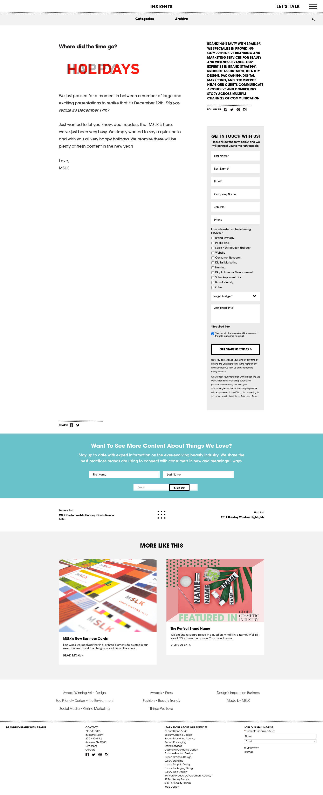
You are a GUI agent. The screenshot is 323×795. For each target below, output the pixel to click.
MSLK (22, 6)
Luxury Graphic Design (178, 765)
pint (238, 109)
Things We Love (161, 710)
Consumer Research (228, 257)
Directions (91, 747)
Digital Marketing (226, 262)
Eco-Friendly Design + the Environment (85, 702)
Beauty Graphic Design (178, 736)
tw (232, 109)
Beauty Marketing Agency (180, 739)
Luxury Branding (174, 762)
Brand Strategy (224, 238)
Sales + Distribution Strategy (232, 247)
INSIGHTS (161, 6)
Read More (72, 654)
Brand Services (173, 747)
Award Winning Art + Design (84, 694)
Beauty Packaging (175, 743)
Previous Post (90, 514)
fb (225, 109)
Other (218, 287)
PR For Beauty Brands (177, 780)
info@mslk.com (94, 736)
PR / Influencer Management (234, 272)
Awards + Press (161, 694)
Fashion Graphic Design (179, 754)
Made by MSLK (238, 702)
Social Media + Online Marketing (85, 710)
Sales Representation (228, 277)
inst (245, 109)
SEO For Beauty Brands (178, 784)
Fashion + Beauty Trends (161, 702)
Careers (90, 750)
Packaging (222, 243)
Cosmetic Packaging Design (181, 750)
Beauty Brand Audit (176, 732)
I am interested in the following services (231, 231)
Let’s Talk (288, 6)
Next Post (242, 514)
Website (220, 252)
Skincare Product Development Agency (188, 776)
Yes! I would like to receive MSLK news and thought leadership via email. (236, 334)
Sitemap (249, 753)
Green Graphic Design (178, 758)
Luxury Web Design (176, 773)
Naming (220, 267)
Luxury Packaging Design (179, 769)
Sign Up (196, 487)
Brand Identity (224, 282)
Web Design (172, 787)
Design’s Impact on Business (238, 694)
